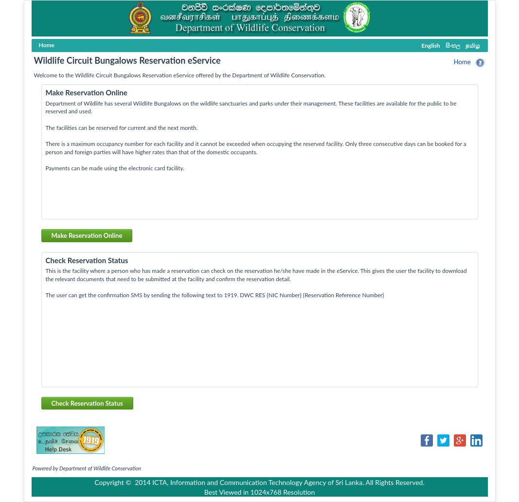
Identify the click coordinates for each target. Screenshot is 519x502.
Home (462, 62)
